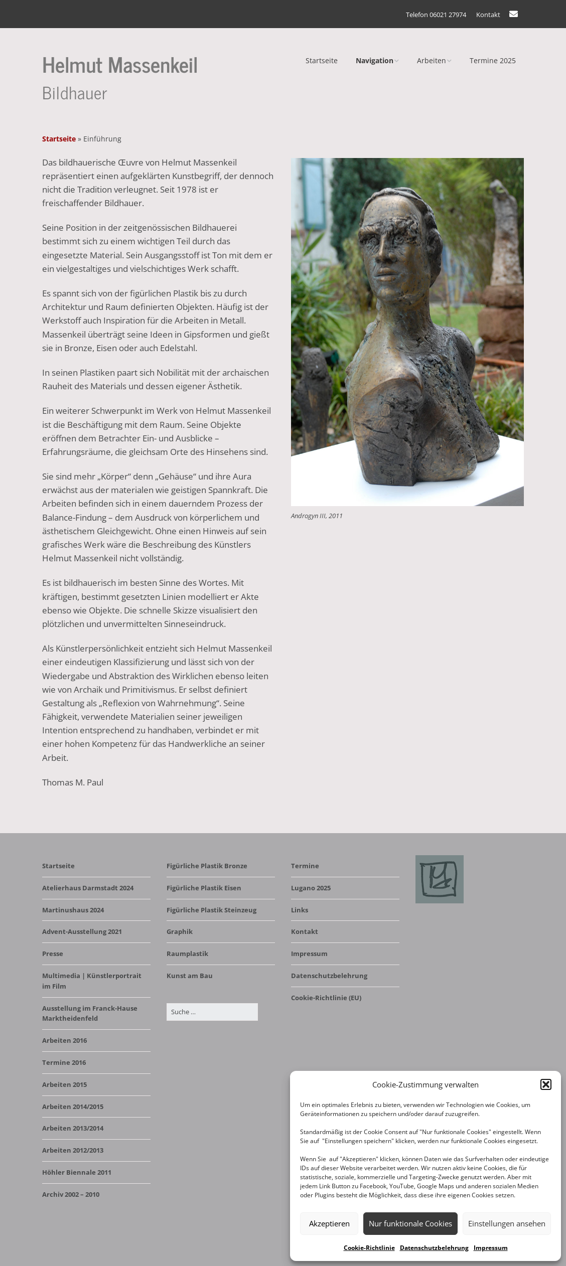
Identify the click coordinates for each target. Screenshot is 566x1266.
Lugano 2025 (311, 887)
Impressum (491, 1247)
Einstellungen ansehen (506, 1223)
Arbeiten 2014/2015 (72, 1106)
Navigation (374, 60)
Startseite (322, 60)
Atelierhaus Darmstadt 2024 (87, 887)
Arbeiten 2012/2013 (72, 1150)
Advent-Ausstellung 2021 (82, 931)
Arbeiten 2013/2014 (72, 1128)
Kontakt (488, 14)
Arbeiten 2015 (64, 1084)
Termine (305, 865)
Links (299, 909)
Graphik (180, 931)
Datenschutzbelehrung (434, 1247)
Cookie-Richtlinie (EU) (326, 997)
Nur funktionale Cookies (410, 1223)
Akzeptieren (329, 1223)
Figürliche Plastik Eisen (204, 887)
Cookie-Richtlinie (369, 1247)
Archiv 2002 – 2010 (70, 1194)
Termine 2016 (64, 1062)
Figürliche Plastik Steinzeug (211, 909)
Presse (52, 953)
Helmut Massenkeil (120, 63)
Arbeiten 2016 (64, 1040)
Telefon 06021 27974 (436, 14)
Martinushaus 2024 (73, 909)
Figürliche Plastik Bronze (207, 865)
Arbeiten (431, 60)
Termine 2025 (493, 60)
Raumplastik (187, 953)
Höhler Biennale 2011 (76, 1172)
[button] (546, 1084)
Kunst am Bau (190, 975)
